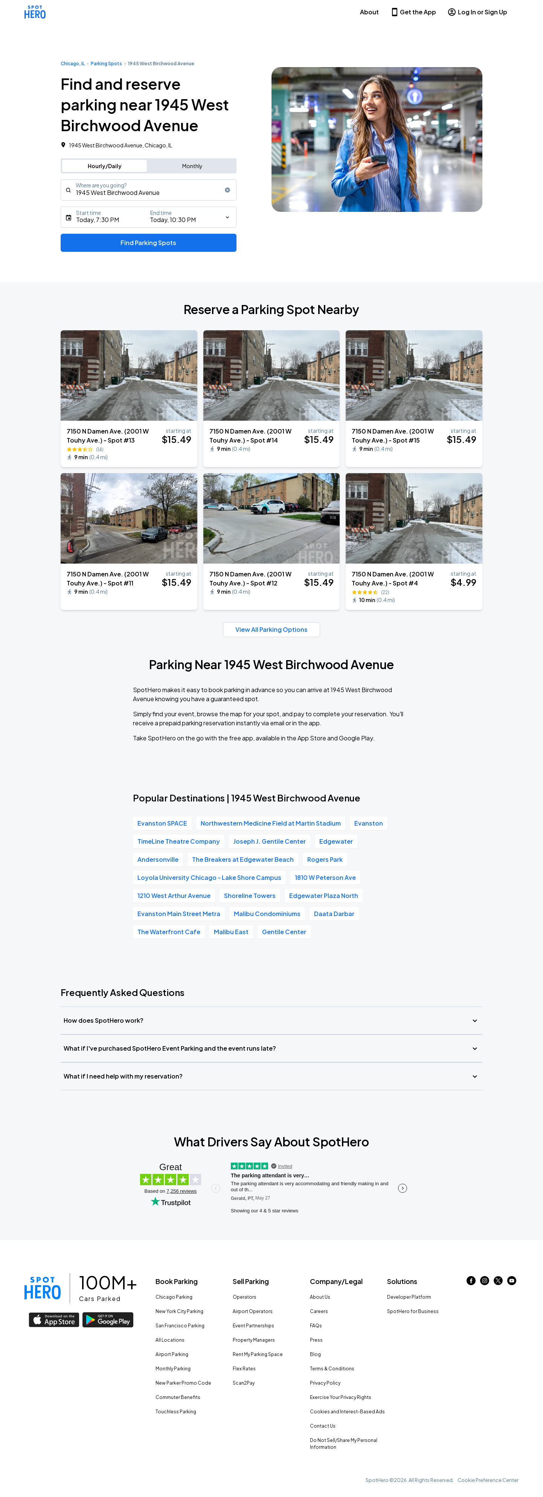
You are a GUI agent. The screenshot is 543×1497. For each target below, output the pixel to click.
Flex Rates (244, 1368)
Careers (319, 1311)
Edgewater (336, 841)
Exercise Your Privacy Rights (340, 1397)
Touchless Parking (176, 1411)
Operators (244, 1297)
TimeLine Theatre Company (178, 841)
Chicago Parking (174, 1297)
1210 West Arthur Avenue (173, 895)
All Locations (170, 1340)
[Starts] (148, 217)
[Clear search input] (227, 190)
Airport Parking (172, 1354)
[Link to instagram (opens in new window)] (484, 1283)
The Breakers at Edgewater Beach (243, 859)
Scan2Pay (244, 1383)
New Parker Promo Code (183, 1383)
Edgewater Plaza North (323, 895)
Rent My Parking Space (258, 1354)
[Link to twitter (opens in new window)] (498, 1283)
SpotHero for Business (413, 1311)
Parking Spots (106, 63)
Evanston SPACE (162, 823)
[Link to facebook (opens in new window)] (471, 1283)
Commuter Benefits (178, 1397)
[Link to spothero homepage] (42, 1288)
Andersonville (157, 859)
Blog (315, 1354)
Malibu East (231, 932)
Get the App (413, 12)
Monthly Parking (173, 1368)
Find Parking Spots (148, 243)
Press (316, 1340)
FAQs (316, 1325)
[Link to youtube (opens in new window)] (511, 1283)
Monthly (192, 165)
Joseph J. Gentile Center (269, 841)
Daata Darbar (334, 914)
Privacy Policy (325, 1383)
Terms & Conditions (332, 1368)
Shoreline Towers (250, 895)
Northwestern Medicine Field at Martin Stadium (271, 823)
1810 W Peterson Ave (325, 877)
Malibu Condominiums (267, 914)
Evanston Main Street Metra (178, 914)
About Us (320, 1297)
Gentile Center (284, 932)
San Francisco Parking (180, 1325)
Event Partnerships (253, 1325)
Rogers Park (325, 859)
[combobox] (148, 190)
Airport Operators (253, 1311)
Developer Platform (409, 1297)
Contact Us (323, 1426)
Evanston (368, 823)
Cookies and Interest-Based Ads (347, 1411)
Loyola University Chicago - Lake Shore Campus (209, 877)
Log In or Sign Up (477, 12)
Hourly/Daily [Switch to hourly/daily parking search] (105, 165)
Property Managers (254, 1340)
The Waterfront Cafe (168, 932)
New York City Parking (179, 1311)
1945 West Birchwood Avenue (161, 63)
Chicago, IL (73, 63)
